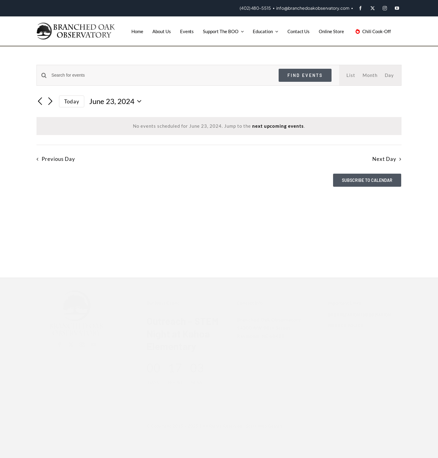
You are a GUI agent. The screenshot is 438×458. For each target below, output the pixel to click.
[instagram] (384, 8)
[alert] (218, 126)
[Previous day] (40, 102)
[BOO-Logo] (76, 24)
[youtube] (396, 8)
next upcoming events (278, 126)
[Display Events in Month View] (370, 75)
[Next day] (50, 102)
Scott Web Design (261, 426)
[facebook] (360, 8)
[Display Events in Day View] (389, 75)
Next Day (384, 159)
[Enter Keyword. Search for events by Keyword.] (161, 75)
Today (71, 101)
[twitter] (372, 8)
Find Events (305, 75)
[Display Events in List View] (350, 75)
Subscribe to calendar (367, 180)
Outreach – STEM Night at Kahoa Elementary (180, 333)
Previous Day (58, 159)
